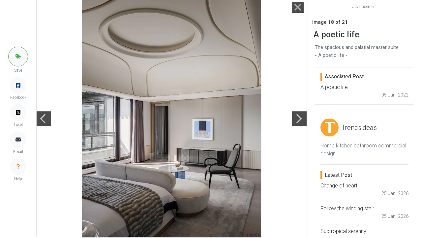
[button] (18, 56)
